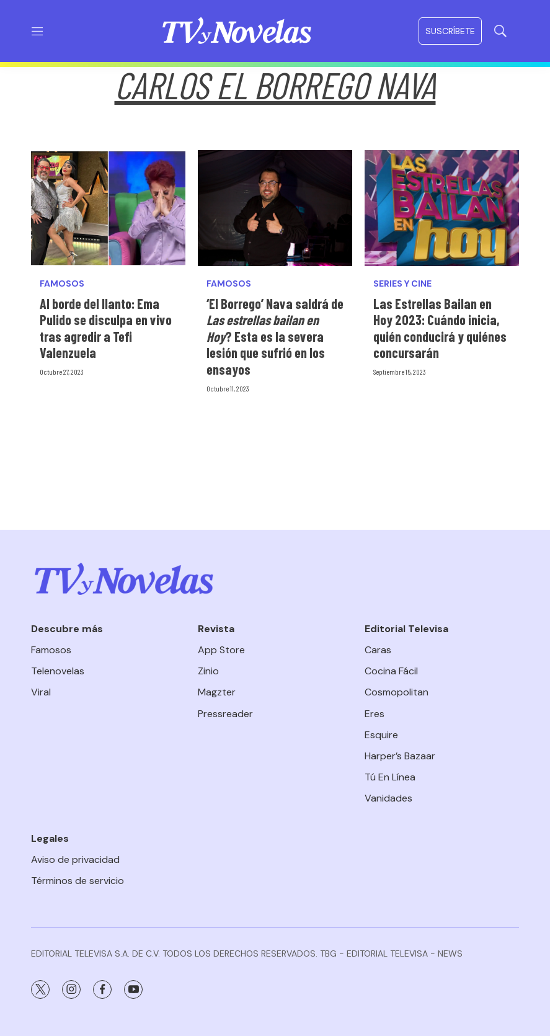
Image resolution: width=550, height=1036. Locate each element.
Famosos (62, 284)
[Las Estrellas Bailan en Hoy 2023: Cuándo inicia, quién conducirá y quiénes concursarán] (442, 208)
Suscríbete (450, 31)
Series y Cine (402, 284)
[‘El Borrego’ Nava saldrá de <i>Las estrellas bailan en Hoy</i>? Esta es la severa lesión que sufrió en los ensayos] (275, 208)
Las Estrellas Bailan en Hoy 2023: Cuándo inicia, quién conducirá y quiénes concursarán (440, 328)
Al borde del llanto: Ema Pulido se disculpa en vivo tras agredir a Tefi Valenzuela (106, 328)
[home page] (236, 31)
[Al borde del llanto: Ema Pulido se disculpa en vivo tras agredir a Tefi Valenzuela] (108, 208)
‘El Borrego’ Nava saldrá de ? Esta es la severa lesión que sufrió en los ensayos (275, 336)
